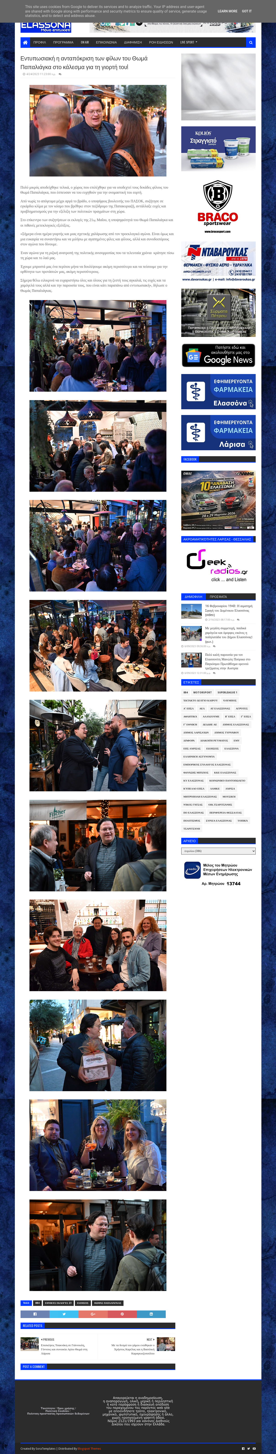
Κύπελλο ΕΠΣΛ (194, 788)
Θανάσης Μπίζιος (196, 772)
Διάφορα (189, 740)
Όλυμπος (230, 700)
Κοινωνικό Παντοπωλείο (227, 780)
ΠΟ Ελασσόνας (194, 812)
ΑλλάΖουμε (211, 716)
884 (37, 1303)
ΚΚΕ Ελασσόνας (225, 772)
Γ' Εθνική (190, 724)
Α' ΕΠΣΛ (189, 708)
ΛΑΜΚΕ (215, 788)
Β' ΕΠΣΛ (230, 716)
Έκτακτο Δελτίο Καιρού (201, 700)
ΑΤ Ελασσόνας (220, 708)
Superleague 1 (227, 692)
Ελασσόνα (231, 748)
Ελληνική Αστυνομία (199, 756)
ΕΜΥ (237, 740)
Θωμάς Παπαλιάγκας (107, 1303)
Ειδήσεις (83, 1303)
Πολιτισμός (192, 820)
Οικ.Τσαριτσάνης (220, 804)
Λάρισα (230, 788)
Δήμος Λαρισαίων (196, 732)
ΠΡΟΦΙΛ (40, 42)
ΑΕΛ (202, 708)
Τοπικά (243, 820)
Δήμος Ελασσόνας (236, 724)
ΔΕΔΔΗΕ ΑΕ (210, 724)
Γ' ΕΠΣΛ (246, 716)
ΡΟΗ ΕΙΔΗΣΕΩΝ (161, 42)
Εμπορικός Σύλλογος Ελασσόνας (207, 764)
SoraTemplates (45, 1448)
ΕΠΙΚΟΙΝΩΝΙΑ (106, 42)
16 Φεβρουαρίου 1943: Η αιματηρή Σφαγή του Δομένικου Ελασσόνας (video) (228, 610)
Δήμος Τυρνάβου (226, 732)
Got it (247, 11)
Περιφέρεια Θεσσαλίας (226, 812)
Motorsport (202, 692)
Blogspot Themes (89, 1448)
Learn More (227, 11)
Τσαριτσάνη (192, 828)
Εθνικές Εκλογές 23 (58, 1303)
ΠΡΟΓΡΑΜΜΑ (63, 42)
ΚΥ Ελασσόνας (194, 780)
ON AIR (85, 42)
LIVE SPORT (187, 42)
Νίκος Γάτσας (193, 804)
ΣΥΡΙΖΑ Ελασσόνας (219, 820)
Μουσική (229, 796)
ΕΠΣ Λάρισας (192, 748)
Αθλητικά (190, 716)
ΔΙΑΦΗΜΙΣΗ (133, 42)
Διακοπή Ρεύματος (214, 740)
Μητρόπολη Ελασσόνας (200, 796)
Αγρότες (242, 708)
